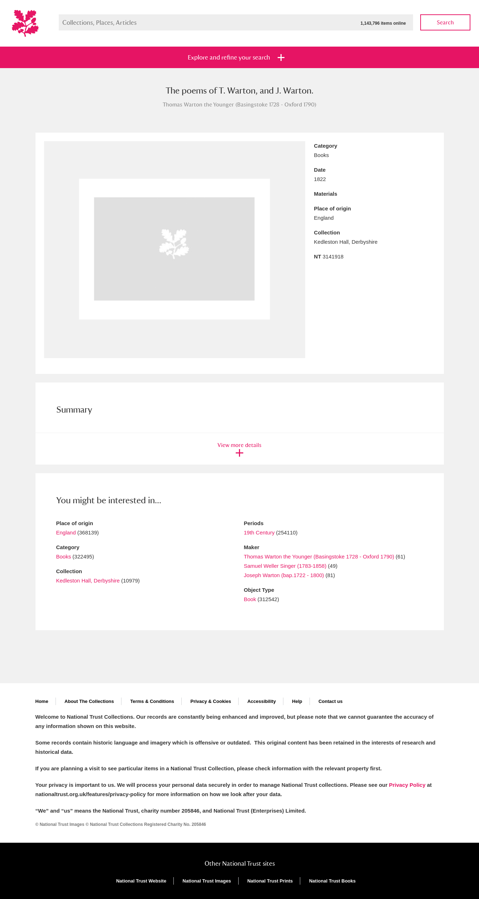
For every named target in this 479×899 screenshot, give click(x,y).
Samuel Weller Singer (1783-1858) (285, 566)
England (66, 532)
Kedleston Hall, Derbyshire (88, 580)
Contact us (330, 701)
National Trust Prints (270, 881)
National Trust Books (332, 881)
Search (445, 22)
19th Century (259, 532)
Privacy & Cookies (210, 701)
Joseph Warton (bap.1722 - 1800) (284, 575)
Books (63, 556)
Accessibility (261, 701)
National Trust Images (207, 881)
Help (297, 701)
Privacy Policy (407, 785)
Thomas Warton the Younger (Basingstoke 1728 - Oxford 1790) (319, 556)
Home (41, 701)
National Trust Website (141, 881)
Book (250, 599)
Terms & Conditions (152, 701)
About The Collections (89, 701)
